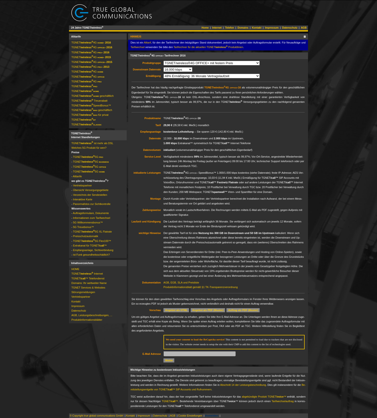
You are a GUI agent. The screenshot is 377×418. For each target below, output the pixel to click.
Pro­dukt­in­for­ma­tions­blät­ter (86, 319)
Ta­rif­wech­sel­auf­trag (283, 401)
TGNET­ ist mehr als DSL (92, 143)
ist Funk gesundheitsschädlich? (91, 254)
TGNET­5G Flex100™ (92, 241)
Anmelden (211, 415)
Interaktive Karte (82, 199)
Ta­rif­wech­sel (138, 47)
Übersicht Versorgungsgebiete (90, 190)
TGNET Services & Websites (88, 287)
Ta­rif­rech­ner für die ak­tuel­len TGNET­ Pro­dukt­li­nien (208, 47)
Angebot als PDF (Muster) (208, 310)
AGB (304, 27)
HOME (75, 269)
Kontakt (257, 27)
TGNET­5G (88, 156)
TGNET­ (84, 86)
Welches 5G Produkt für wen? (89, 147)
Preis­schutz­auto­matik (85, 236)
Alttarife (77, 176)
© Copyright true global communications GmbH (96, 415)
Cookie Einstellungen (190, 415)
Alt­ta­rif (147, 42)
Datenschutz (289, 27)
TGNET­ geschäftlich (92, 95)
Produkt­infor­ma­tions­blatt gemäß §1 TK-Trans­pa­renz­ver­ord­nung (200, 287)
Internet (217, 27)
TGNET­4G (91, 42)
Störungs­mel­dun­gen (83, 292)
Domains (243, 27)
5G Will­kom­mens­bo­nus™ (88, 222)
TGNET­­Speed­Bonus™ (91, 105)
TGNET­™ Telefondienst (87, 278)
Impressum (272, 27)
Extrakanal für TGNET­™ (90, 245)
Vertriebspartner (82, 185)
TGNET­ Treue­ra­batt (89, 100)
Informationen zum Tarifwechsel (91, 217)
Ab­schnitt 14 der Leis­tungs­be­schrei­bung (243, 384)
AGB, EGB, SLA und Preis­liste (181, 282)
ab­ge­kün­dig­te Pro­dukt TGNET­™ (264, 396)
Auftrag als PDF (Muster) (243, 310)
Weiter (169, 360)
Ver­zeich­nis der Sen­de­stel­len (90, 194)
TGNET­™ (170, 401)
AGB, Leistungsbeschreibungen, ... (91, 315)
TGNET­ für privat (89, 114)
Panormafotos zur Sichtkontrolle (92, 204)
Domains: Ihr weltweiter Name (89, 283)
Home (205, 27)
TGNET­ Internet (87, 273)
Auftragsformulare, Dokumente (91, 213)
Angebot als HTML (176, 310)
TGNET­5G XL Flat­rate (92, 231)
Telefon (229, 27)
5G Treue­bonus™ (83, 227)
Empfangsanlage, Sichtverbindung (93, 250)
